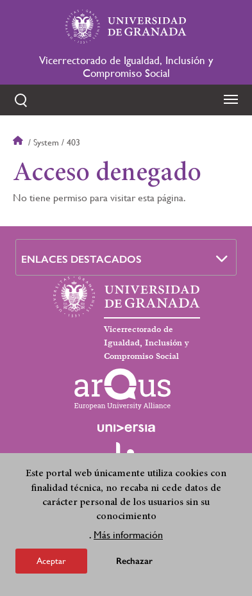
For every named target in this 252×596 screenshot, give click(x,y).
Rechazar (134, 564)
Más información (128, 538)
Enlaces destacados (81, 259)
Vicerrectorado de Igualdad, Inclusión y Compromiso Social (126, 66)
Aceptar (51, 564)
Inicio (19, 142)
